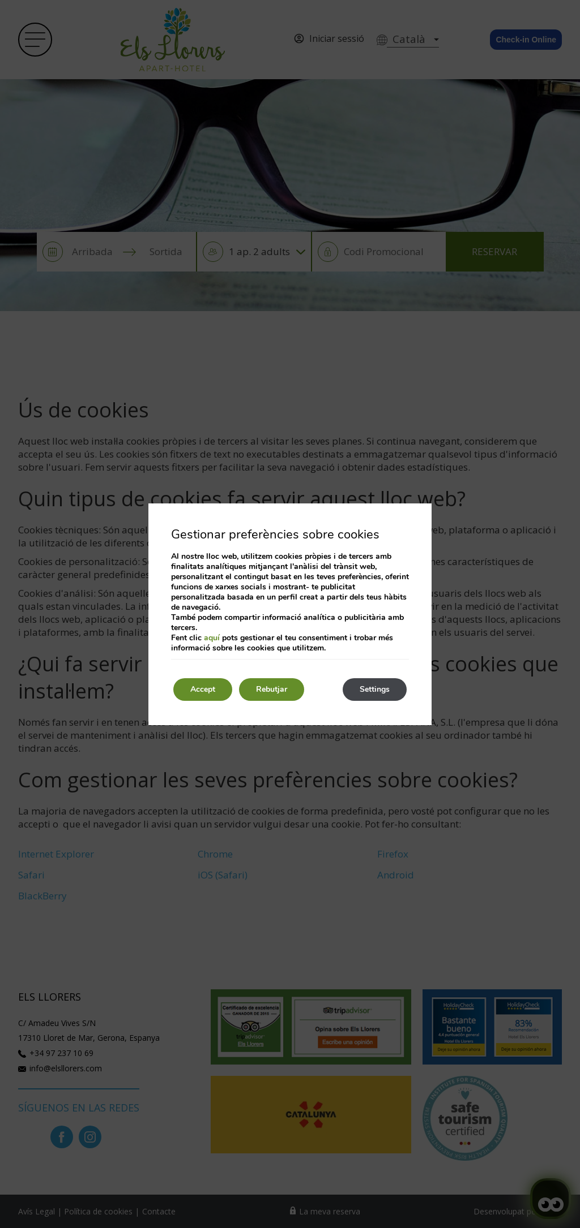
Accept (202, 689)
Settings (375, 689)
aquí (212, 637)
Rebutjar (271, 689)
